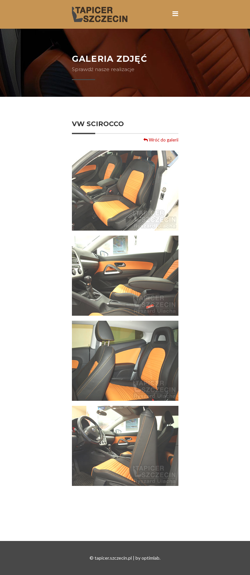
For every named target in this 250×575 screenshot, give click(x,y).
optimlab (150, 558)
